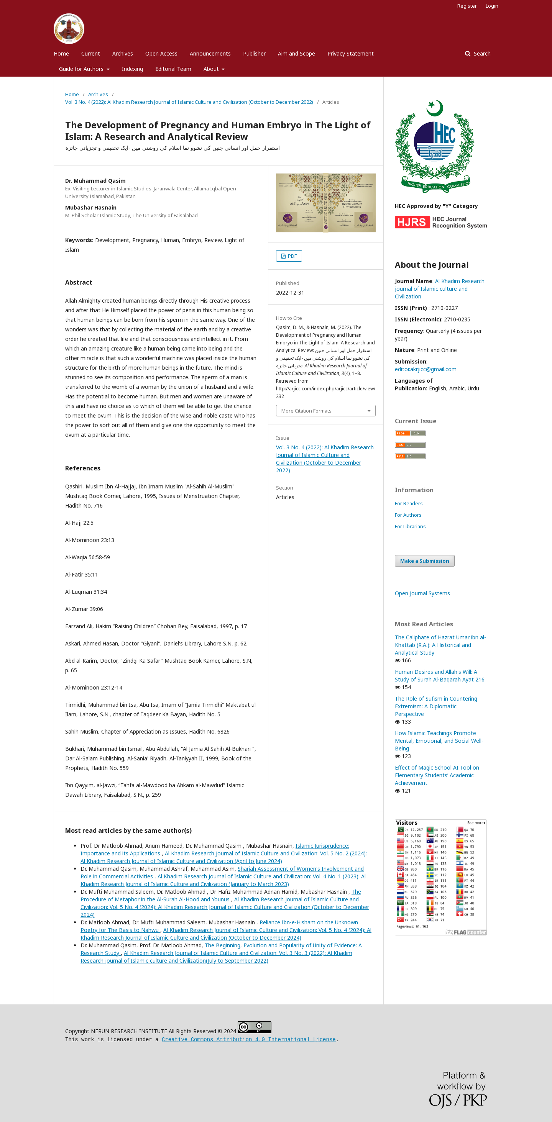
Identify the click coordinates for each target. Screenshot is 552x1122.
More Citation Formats (306, 410)
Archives (122, 53)
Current (90, 53)
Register (467, 5)
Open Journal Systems (422, 593)
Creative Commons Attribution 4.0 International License (249, 1038)
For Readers (409, 503)
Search (481, 53)
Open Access (161, 53)
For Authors (408, 514)
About (212, 68)
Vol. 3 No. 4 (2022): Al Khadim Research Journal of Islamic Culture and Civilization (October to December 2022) (189, 101)
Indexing (132, 68)
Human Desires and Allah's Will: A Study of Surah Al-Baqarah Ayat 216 (440, 675)
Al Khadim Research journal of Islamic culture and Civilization (440, 288)
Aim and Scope (296, 53)
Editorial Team (173, 68)
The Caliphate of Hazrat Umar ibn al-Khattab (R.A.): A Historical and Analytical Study (440, 645)
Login (492, 5)
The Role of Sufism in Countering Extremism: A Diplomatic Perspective (436, 706)
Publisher (254, 53)
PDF (292, 255)
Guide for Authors (82, 68)
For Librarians (410, 526)
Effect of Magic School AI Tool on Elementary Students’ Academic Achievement (437, 775)
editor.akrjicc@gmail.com (426, 369)
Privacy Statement (350, 53)
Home (61, 53)
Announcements (210, 53)
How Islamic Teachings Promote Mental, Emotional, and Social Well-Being (439, 740)
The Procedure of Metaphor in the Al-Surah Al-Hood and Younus (220, 895)
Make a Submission (424, 560)
